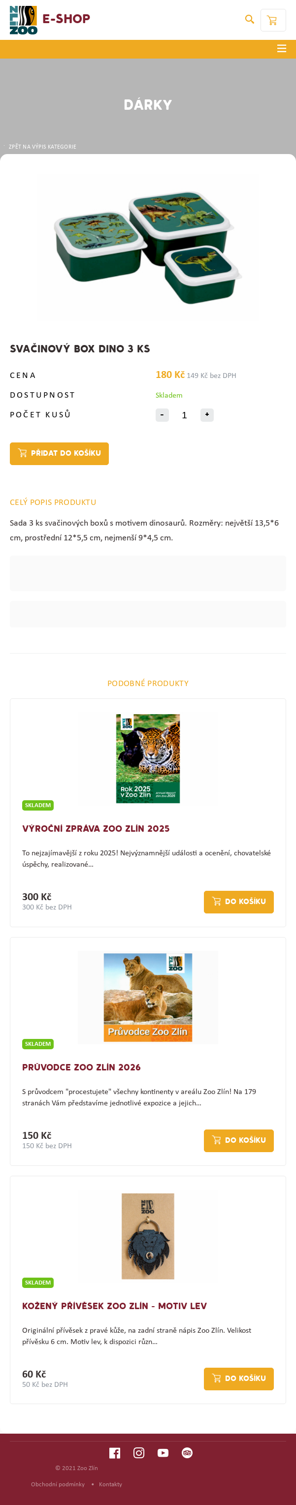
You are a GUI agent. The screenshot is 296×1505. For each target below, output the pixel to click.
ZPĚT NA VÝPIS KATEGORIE (39, 147)
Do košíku (245, 902)
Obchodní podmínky (58, 1484)
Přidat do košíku (66, 454)
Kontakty (110, 1484)
